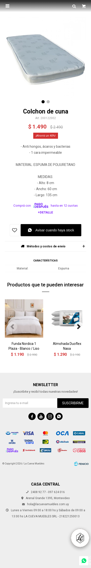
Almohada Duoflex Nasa (67, 346)
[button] (43, 101)
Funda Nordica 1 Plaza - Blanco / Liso (23, 346)
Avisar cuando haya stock (54, 230)
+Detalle (45, 212)
